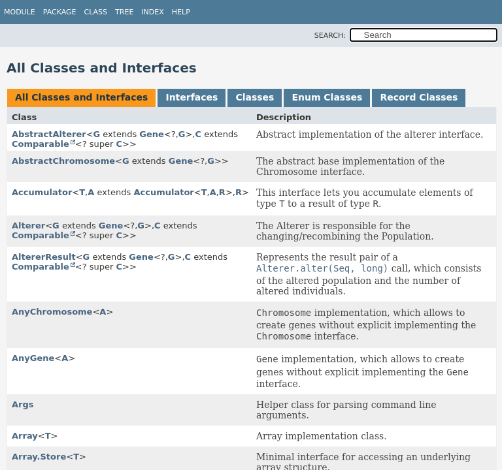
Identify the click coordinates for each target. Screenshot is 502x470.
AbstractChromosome (63, 161)
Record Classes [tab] (419, 97)
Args (23, 404)
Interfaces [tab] (191, 97)
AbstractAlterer (49, 134)
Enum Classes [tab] (327, 97)
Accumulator (42, 192)
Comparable (40, 144)
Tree (124, 12)
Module (19, 12)
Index (152, 12)
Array (25, 436)
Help (181, 12)
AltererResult (44, 257)
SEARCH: (330, 35)
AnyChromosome (52, 312)
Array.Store (39, 457)
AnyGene (33, 358)
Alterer (28, 225)
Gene (151, 134)
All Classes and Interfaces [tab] (81, 97)
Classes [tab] (254, 97)
